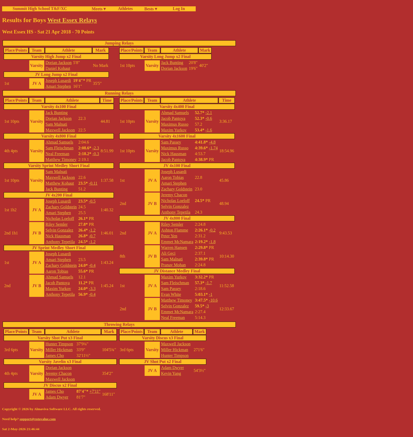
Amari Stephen (58, 86)
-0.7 (92, 236)
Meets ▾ (99, 9)
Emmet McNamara (177, 241)
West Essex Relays (72, 20)
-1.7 (208, 283)
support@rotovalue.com (37, 419)
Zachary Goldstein (61, 207)
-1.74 (213, 148)
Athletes (125, 8)
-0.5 (92, 201)
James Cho (55, 355)
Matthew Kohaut (60, 183)
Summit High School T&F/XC (40, 8)
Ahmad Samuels (59, 142)
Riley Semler (57, 224)
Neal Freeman (57, 153)
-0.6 (208, 118)
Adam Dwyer (57, 397)
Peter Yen (169, 236)
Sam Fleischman (59, 148)
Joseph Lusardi (58, 80)
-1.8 (212, 241)
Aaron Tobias (57, 271)
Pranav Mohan (173, 265)
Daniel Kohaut (58, 68)
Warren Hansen (174, 247)
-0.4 (92, 265)
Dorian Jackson (59, 62)
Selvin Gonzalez (59, 230)
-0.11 (93, 183)
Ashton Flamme (174, 230)
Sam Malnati (56, 124)
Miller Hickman (59, 349)
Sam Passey (171, 142)
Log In (178, 8)
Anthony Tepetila (60, 241)
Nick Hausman (58, 236)
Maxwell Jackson (60, 130)
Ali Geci (168, 253)
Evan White (171, 294)
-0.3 (95, 153)
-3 (207, 306)
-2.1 (208, 112)
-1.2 (92, 230)
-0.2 (212, 230)
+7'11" (95, 391)
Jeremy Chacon (174, 195)
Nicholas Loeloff (60, 218)
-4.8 (212, 142)
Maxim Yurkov (58, 288)
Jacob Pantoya (58, 283)
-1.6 (208, 130)
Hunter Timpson (59, 344)
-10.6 (213, 300)
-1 (210, 294)
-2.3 (95, 148)
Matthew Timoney (61, 159)
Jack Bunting (172, 62)
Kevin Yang (171, 373)
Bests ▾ (150, 9)
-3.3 (92, 288)
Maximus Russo (175, 124)
